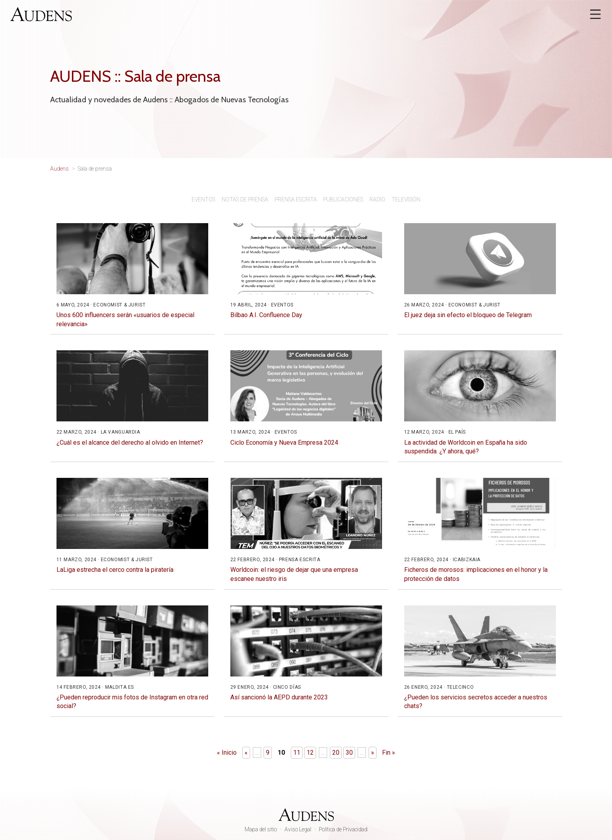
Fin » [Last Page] (388, 752)
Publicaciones (343, 199)
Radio (377, 199)
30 (349, 752)
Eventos (203, 199)
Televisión (406, 199)
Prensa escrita (296, 199)
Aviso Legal (297, 829)
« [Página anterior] (246, 752)
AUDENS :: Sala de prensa (135, 76)
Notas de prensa (245, 199)
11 (296, 752)
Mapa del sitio (261, 829)
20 (335, 752)
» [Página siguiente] (372, 752)
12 (310, 752)
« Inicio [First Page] (227, 752)
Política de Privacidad (343, 829)
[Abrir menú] (595, 14)
